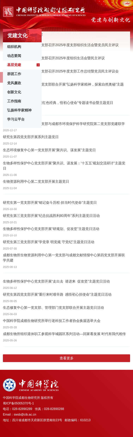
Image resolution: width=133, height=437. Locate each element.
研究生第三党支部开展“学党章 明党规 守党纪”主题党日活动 (48, 242)
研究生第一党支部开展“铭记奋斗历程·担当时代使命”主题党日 (50, 202)
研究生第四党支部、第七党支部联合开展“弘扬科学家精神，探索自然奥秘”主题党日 (63, 87)
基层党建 (14, 65)
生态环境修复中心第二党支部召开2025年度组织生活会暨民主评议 (54, 58)
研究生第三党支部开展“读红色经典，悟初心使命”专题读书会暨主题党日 (58, 103)
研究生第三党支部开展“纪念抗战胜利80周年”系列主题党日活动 (51, 216)
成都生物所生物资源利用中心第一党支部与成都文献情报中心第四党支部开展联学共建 (64, 257)
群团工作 (14, 74)
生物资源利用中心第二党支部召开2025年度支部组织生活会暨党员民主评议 (61, 45)
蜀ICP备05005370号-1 (18, 403)
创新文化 (14, 92)
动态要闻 (14, 56)
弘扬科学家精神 (19, 110)
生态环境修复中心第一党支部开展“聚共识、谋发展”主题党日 (49, 150)
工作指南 (14, 101)
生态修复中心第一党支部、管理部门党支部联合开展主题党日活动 (53, 308)
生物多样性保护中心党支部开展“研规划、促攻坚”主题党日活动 (51, 229)
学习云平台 (16, 119)
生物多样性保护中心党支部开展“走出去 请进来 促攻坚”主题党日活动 (56, 281)
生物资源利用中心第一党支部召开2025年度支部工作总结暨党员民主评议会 (61, 71)
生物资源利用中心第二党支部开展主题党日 (36, 181)
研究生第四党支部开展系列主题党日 (31, 137)
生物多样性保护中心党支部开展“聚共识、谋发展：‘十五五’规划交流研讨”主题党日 (64, 165)
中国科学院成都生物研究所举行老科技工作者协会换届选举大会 (51, 321)
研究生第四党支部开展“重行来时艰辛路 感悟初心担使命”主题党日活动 (57, 294)
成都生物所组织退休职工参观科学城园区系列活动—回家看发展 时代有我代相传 (64, 334)
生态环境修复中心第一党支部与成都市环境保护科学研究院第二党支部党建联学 (64, 124)
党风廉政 (14, 83)
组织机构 (14, 47)
